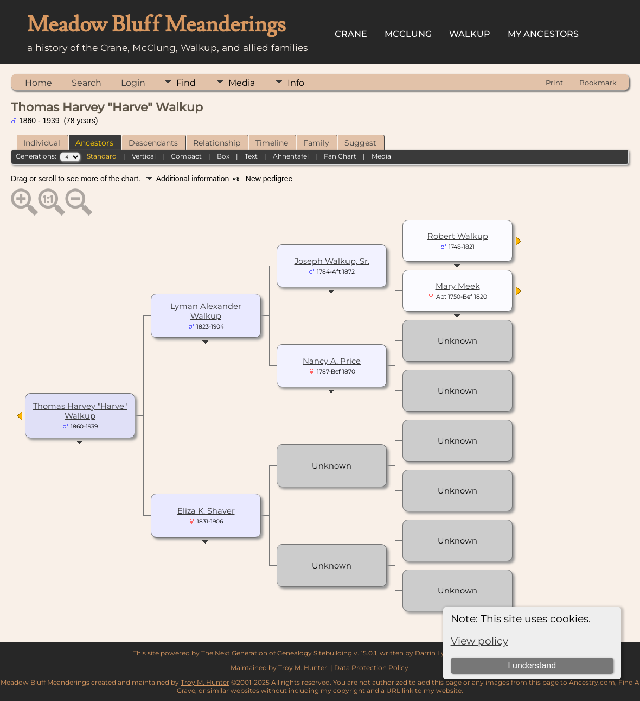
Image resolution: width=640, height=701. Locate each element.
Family (316, 143)
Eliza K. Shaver (206, 511)
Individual (41, 143)
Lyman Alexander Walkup (205, 311)
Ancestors (94, 143)
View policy (479, 641)
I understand (532, 665)
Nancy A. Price (332, 361)
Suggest (360, 143)
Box (223, 156)
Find (186, 83)
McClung (408, 34)
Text (251, 156)
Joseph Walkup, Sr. (332, 261)
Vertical (144, 156)
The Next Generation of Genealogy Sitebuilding (276, 653)
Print (554, 82)
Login (133, 83)
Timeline (271, 143)
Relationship (216, 143)
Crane (351, 34)
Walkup (469, 34)
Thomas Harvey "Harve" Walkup (80, 411)
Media (241, 83)
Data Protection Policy (371, 668)
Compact (186, 156)
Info (295, 83)
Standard (102, 156)
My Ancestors (543, 34)
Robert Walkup (457, 236)
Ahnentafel (291, 156)
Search (86, 83)
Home (38, 83)
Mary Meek (458, 286)
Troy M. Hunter (302, 668)
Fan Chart (340, 156)
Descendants (153, 143)
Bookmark (598, 82)
